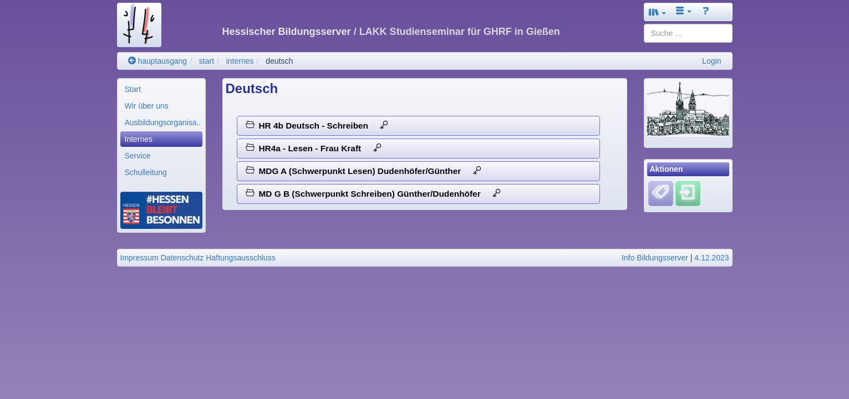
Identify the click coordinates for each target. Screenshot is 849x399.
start (206, 61)
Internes (139, 139)
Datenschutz (182, 257)
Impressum (139, 257)
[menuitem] (161, 89)
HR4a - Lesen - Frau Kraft (314, 148)
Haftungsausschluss (240, 257)
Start (133, 89)
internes (240, 61)
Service (138, 155)
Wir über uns (147, 105)
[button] (657, 12)
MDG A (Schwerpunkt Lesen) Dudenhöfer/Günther (363, 171)
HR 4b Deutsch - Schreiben (317, 125)
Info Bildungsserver (655, 257)
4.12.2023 (711, 257)
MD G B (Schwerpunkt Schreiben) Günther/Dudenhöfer (373, 193)
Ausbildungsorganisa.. (163, 122)
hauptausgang (157, 61)
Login (711, 61)
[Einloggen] (687, 192)
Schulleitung (146, 172)
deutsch (279, 61)
